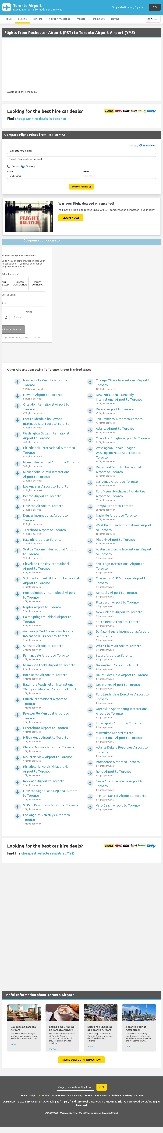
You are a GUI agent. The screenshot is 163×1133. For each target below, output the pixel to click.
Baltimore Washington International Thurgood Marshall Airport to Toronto (51, 689)
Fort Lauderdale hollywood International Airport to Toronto (51, 424)
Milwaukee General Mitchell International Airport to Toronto (124, 738)
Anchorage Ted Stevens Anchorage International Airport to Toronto (51, 636)
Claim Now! (70, 218)
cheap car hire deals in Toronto (40, 119)
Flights (22, 20)
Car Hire (37, 20)
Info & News (98, 20)
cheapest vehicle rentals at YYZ (47, 854)
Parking (81, 20)
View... (14, 1044)
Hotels (115, 20)
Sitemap (140, 1096)
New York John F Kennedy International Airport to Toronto (124, 399)
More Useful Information (81, 1060)
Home (9, 20)
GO (155, 7)
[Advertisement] (81, 66)
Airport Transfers (59, 20)
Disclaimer (116, 1096)
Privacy (129, 1096)
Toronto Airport (37, 7)
